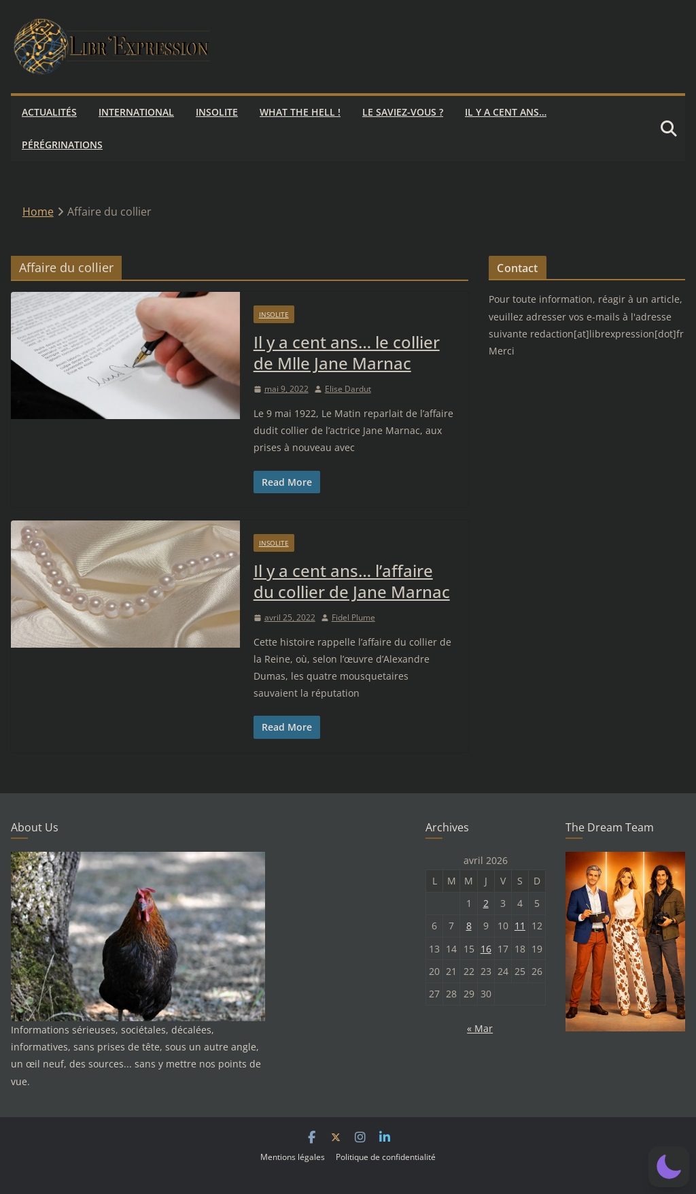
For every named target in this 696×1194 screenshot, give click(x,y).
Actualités (49, 111)
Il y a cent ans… (505, 111)
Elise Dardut (348, 389)
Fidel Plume (353, 617)
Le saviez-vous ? (402, 111)
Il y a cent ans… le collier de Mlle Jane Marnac (347, 352)
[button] (668, 1166)
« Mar (480, 1028)
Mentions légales (292, 1157)
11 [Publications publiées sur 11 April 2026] (520, 925)
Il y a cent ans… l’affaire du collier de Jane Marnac (352, 581)
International (136, 111)
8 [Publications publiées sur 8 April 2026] (469, 925)
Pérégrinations (62, 144)
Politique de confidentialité (386, 1157)
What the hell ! (300, 111)
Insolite (217, 111)
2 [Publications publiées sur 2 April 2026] (486, 903)
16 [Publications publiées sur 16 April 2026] (486, 948)
